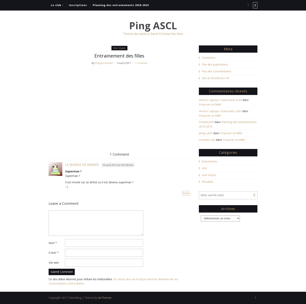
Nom (53, 243)
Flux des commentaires (216, 71)
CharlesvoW (206, 122)
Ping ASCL (153, 25)
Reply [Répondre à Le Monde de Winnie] (186, 193)
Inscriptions (78, 5)
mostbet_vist (207, 140)
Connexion (208, 57)
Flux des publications (215, 64)
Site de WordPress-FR (215, 78)
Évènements (209, 161)
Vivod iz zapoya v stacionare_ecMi (220, 100)
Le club (56, 5)
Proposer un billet (210, 104)
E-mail (54, 252)
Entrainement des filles (119, 55)
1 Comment (140, 63)
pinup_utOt (206, 133)
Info (204, 168)
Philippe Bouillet (104, 63)
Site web (54, 262)
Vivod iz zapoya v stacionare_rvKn (220, 111)
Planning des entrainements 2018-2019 (121, 5)
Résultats (207, 181)
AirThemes (105, 298)
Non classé (119, 48)
